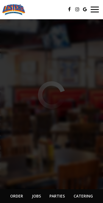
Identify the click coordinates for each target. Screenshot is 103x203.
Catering (83, 196)
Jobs (36, 196)
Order (16, 196)
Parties (57, 196)
